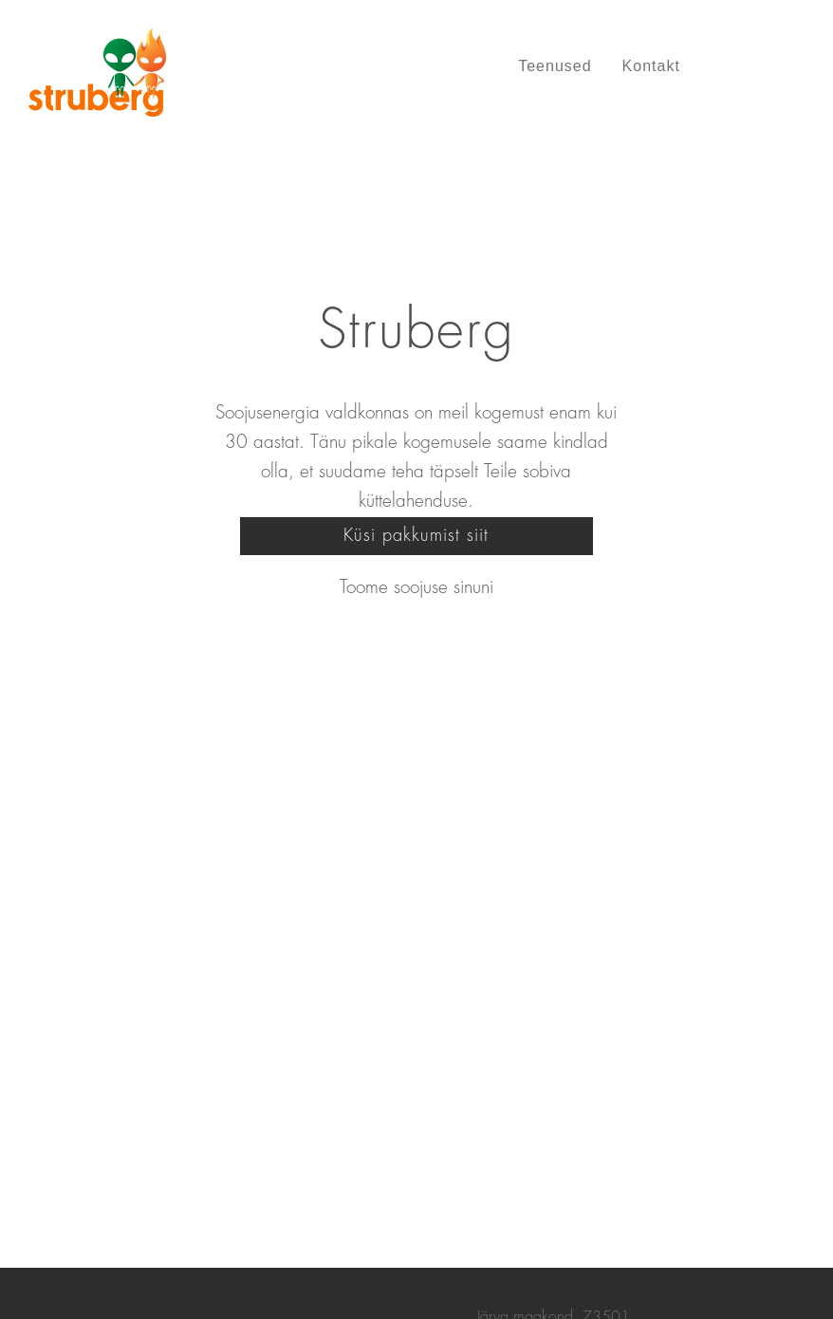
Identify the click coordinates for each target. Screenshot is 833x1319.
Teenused (554, 66)
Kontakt (651, 66)
